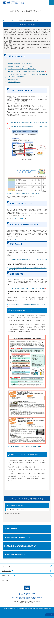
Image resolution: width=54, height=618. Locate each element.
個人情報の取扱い (7, 571)
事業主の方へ (11, 20)
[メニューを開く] (51, 2)
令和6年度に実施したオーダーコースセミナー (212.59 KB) (25, 193)
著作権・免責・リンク (8, 576)
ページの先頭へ (49, 614)
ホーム (4, 20)
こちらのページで (17, 239)
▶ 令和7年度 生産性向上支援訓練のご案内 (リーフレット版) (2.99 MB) (27, 71)
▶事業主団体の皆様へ (13, 79)
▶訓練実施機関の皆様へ (14, 82)
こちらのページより (18, 218)
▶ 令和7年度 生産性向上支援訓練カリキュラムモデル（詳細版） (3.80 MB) (28, 74)
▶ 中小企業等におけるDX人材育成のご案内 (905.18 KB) (26, 446)
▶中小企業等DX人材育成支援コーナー (18, 76)
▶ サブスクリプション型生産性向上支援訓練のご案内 (22, 69)
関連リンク (5, 580)
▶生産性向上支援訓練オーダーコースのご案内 (20, 63)
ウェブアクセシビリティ (9, 566)
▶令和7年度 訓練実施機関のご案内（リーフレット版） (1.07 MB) (27, 288)
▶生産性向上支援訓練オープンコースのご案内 (20, 66)
